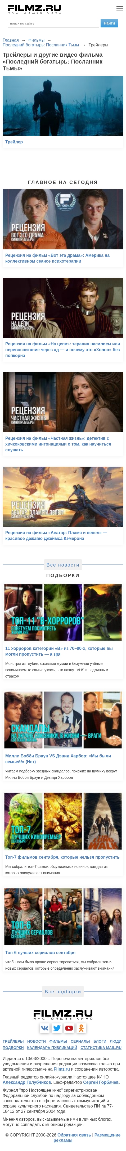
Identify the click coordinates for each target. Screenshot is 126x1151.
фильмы (58, 1041)
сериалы (80, 1041)
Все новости (63, 565)
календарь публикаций (52, 1048)
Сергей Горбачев (101, 1082)
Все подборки (63, 991)
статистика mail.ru (101, 1048)
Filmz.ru (62, 1069)
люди (116, 1041)
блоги (99, 1041)
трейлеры (13, 1041)
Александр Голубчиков (27, 1082)
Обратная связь (74, 1135)
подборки (13, 1048)
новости (36, 1041)
